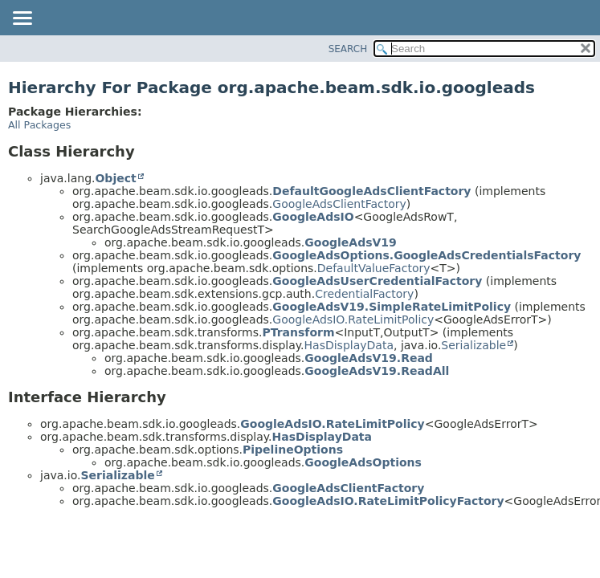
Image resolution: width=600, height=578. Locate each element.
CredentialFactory (364, 293)
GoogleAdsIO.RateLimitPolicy (353, 319)
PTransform (298, 332)
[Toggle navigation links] (21, 19)
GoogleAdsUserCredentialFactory (377, 281)
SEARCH (348, 49)
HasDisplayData (349, 345)
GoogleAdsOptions (363, 462)
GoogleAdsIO (312, 216)
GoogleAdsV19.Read (368, 358)
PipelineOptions (293, 449)
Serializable (473, 345)
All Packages (39, 125)
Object (115, 178)
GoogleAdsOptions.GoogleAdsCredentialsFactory (426, 255)
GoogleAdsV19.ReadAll (376, 370)
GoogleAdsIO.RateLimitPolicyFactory (388, 501)
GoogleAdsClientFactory (339, 203)
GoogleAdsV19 (350, 242)
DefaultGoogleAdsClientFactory (371, 191)
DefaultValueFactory (374, 268)
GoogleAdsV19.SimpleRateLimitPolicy (391, 306)
